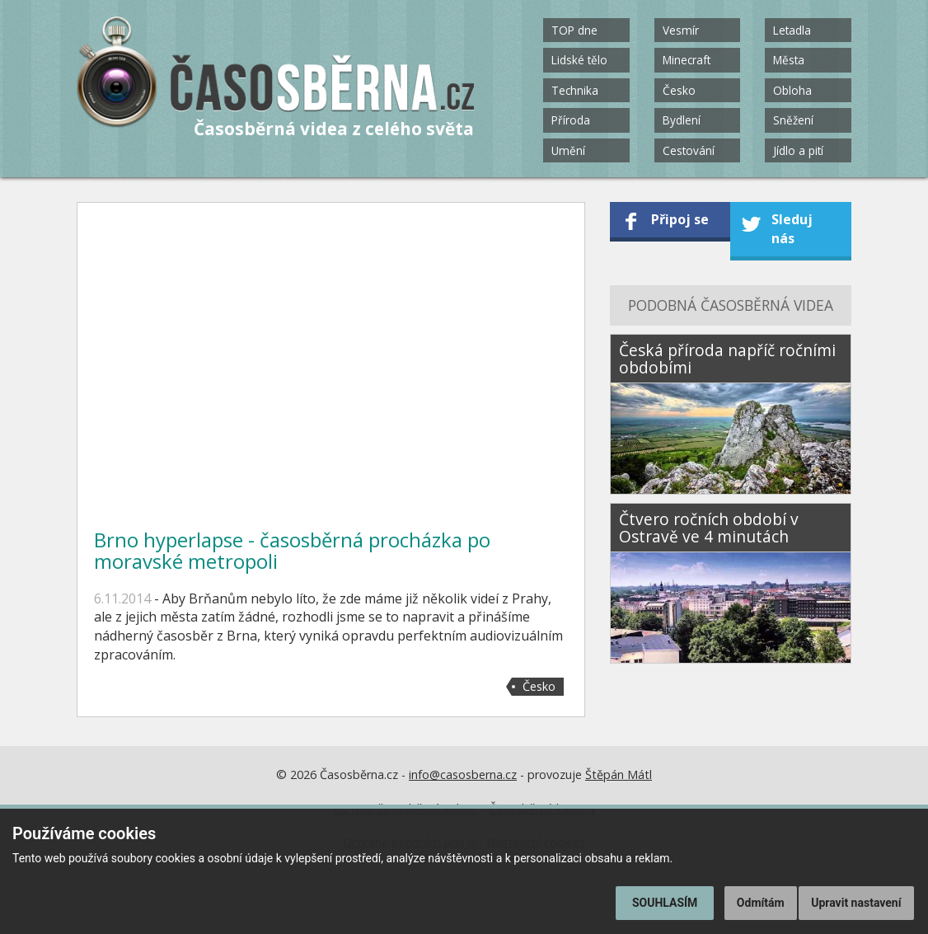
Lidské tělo (579, 60)
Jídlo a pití (798, 150)
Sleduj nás (792, 228)
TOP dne (574, 30)
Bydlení (682, 120)
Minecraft (686, 60)
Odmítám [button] (761, 902)
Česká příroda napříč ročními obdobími (727, 358)
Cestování (689, 150)
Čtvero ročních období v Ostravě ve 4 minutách (709, 527)
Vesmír (681, 30)
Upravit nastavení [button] (856, 902)
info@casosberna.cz (463, 774)
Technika (574, 90)
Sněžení (793, 120)
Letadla (792, 30)
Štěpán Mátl (618, 774)
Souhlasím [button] (664, 902)
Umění (568, 150)
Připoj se (680, 219)
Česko (679, 90)
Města (788, 60)
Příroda (570, 120)
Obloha (792, 90)
